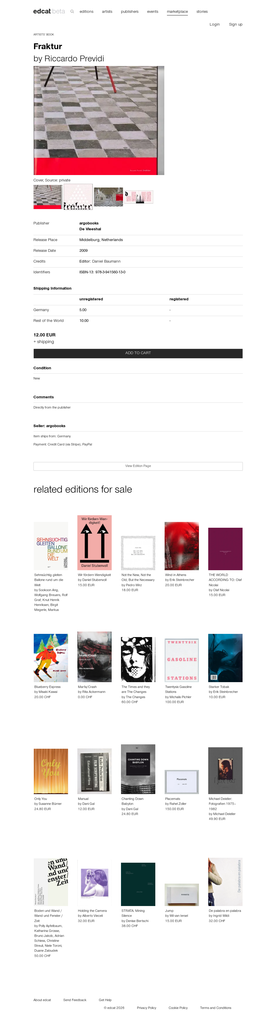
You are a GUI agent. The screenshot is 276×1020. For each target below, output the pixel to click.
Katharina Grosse (46, 931)
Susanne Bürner (50, 804)
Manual (83, 799)
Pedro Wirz (134, 585)
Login (215, 25)
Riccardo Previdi (74, 60)
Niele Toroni (53, 946)
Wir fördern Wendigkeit (94, 575)
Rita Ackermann (93, 692)
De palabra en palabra (225, 911)
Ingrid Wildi (221, 916)
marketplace (177, 12)
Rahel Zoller (178, 804)
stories (202, 12)
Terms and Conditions (215, 1008)
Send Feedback (74, 1000)
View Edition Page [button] (138, 466)
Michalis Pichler (180, 697)
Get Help (105, 1000)
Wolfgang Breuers (47, 595)
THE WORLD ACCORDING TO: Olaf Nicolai (225, 580)
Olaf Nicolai (221, 590)
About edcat (42, 1000)
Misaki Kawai (48, 692)
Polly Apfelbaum (50, 926)
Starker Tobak (219, 687)
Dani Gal (88, 804)
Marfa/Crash (87, 687)
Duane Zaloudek (46, 951)
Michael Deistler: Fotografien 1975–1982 (222, 804)
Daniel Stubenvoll (94, 580)
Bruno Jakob (43, 936)
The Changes (135, 697)
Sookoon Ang (48, 590)
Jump (169, 911)
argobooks (55, 427)
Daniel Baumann (106, 262)
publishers (129, 12)
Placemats (172, 799)
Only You (40, 799)
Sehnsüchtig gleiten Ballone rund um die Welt (48, 580)
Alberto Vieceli (92, 916)
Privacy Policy (146, 1008)
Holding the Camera (92, 911)
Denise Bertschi (137, 921)
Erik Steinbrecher (182, 580)
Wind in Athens (175, 575)
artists (107, 12)
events (152, 12)
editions (86, 12)
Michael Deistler (224, 814)
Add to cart (138, 354)
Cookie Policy (178, 1008)
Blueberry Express (47, 687)
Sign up (236, 25)
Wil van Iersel (179, 916)
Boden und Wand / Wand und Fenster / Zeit (48, 916)
